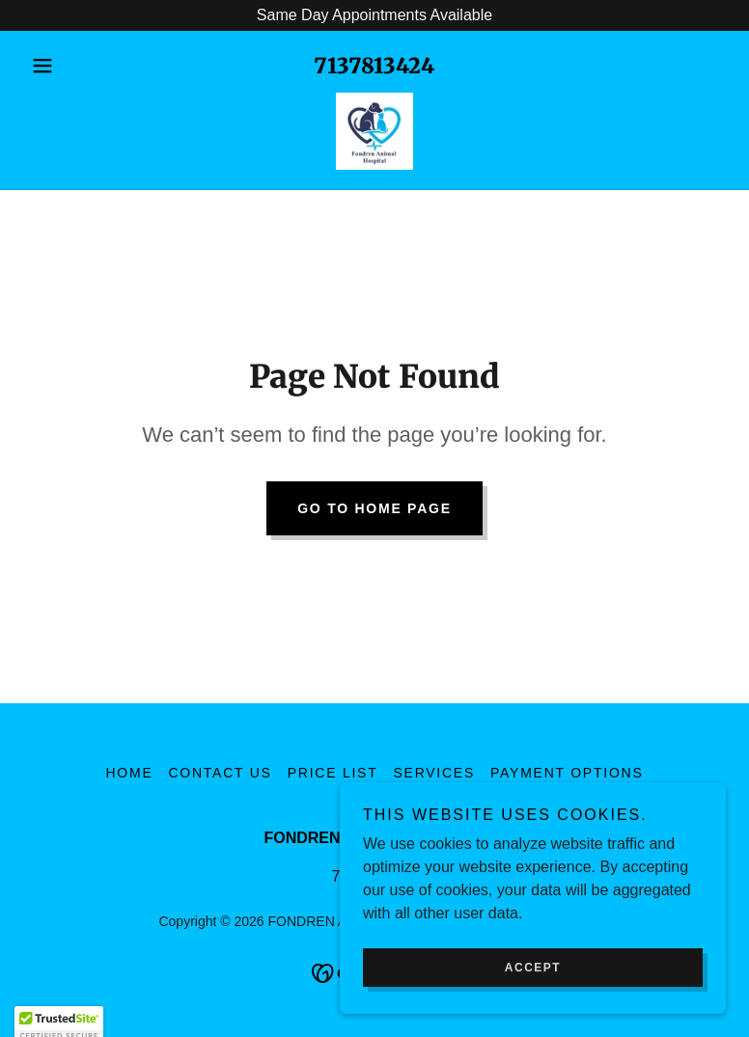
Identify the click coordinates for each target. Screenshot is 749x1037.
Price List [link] (333, 772)
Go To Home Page (374, 508)
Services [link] (434, 772)
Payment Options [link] (567, 772)
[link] (374, 131)
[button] (75, 65)
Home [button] (129, 772)
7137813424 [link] (374, 65)
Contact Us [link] (219, 772)
